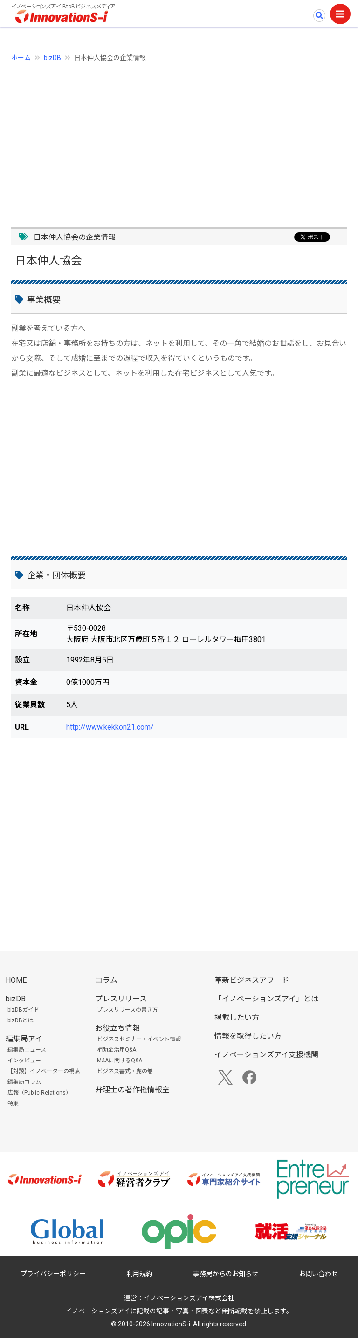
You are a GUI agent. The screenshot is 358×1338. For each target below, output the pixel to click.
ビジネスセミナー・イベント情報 (139, 1039)
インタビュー (24, 1060)
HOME (16, 980)
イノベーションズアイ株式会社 (189, 1298)
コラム (106, 980)
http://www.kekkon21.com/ (110, 727)
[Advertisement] (179, 139)
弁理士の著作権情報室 (132, 1089)
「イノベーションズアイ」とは (266, 998)
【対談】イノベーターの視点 (43, 1071)
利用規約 (139, 1273)
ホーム (21, 57)
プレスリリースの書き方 (127, 1010)
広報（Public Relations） (39, 1092)
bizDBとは (20, 1020)
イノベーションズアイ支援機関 (266, 1054)
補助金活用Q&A (116, 1050)
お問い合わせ (318, 1273)
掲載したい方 (236, 1017)
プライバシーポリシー (53, 1273)
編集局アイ (24, 1038)
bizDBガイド (23, 1010)
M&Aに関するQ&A (119, 1060)
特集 (13, 1103)
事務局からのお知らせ (225, 1273)
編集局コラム (24, 1082)
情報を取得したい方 (248, 1036)
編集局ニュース (26, 1050)
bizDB (52, 57)
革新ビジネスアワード (251, 980)
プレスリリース (121, 998)
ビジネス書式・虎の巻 (125, 1071)
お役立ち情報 (117, 1028)
